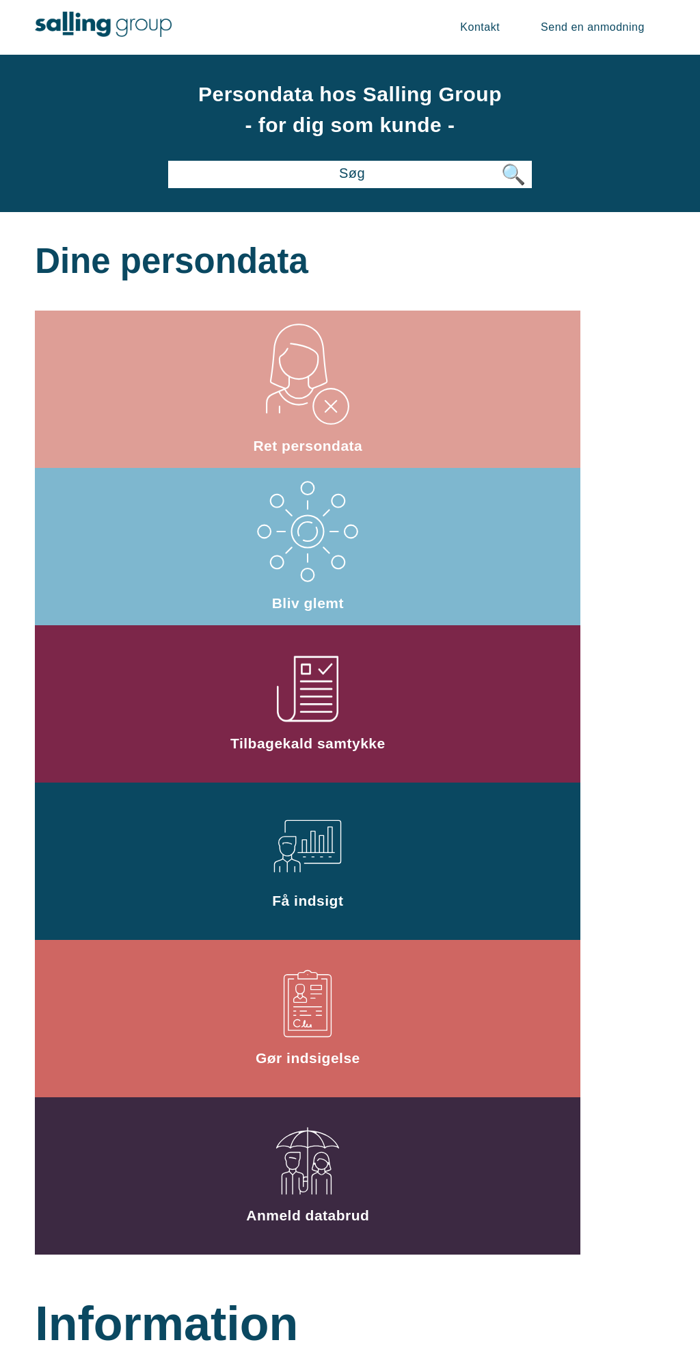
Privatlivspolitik (605, 1238)
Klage (140, 1071)
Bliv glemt (350, 388)
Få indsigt (140, 545)
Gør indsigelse (350, 545)
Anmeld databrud (559, 545)
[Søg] (349, 174)
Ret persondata (140, 388)
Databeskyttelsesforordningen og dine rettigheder (140, 866)
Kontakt (480, 27)
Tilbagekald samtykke (560, 388)
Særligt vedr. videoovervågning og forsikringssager (350, 866)
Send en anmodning (593, 27)
